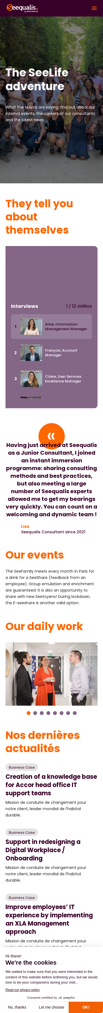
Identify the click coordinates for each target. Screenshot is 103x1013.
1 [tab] (28, 713)
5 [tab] (55, 713)
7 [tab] (68, 713)
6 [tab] (61, 713)
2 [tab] (35, 713)
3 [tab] (42, 713)
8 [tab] (75, 713)
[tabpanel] (51, 674)
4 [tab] (48, 713)
